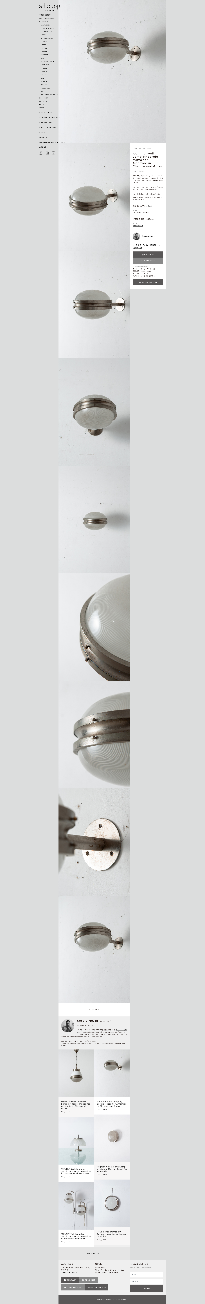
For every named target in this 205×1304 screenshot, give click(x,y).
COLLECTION (45, 15)
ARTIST (42, 101)
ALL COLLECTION (46, 18)
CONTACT (71, 1280)
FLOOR (45, 68)
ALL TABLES (45, 25)
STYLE (41, 108)
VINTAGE (138, 248)
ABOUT (42, 147)
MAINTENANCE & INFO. (51, 142)
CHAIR (44, 41)
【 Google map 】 (69, 1272)
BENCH (45, 51)
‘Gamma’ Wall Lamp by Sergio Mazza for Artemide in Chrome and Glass (112, 1104)
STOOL (44, 48)
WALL (44, 75)
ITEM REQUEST (74, 1287)
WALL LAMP (147, 148)
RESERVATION (149, 282)
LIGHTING (137, 148)
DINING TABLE (48, 28)
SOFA (44, 45)
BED (42, 58)
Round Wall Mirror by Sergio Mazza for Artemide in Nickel (112, 1234)
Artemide (138, 225)
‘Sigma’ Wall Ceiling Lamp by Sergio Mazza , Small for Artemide (112, 1169)
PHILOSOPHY (46, 123)
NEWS (42, 137)
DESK (44, 35)
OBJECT (44, 85)
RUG (42, 78)
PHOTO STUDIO (47, 127)
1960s (141, 171)
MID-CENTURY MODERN (145, 245)
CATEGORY (43, 22)
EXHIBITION (45, 113)
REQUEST (149, 254)
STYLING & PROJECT (49, 118)
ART (42, 91)
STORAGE (44, 55)
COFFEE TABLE (48, 32)
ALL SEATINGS (47, 38)
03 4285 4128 (148, 260)
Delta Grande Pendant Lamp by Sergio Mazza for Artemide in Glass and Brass (75, 1105)
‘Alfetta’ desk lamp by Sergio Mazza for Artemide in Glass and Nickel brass (76, 1171)
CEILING (45, 65)
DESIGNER (43, 98)
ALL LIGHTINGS (47, 61)
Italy (135, 171)
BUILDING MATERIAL (49, 95)
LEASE (42, 132)
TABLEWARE (45, 88)
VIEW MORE (93, 1253)
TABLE (44, 71)
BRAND (42, 104)
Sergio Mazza (144, 236)
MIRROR (44, 81)
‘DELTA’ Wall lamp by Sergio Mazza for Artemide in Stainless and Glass (76, 1236)
